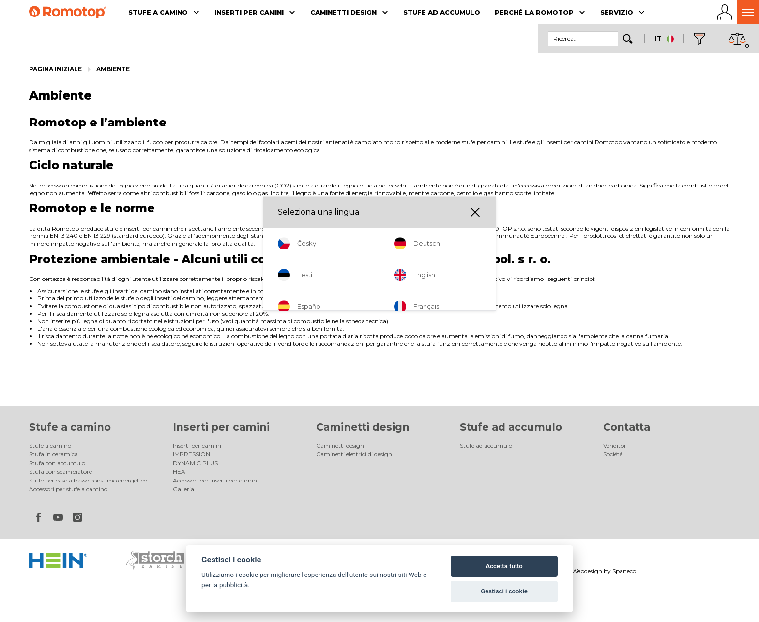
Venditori (615, 445)
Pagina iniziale (55, 69)
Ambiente (113, 69)
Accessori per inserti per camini (215, 480)
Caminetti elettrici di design (354, 454)
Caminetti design (363, 427)
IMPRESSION (191, 454)
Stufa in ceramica (53, 454)
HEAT (181, 471)
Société (612, 454)
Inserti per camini (221, 427)
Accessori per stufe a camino (68, 489)
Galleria (183, 489)
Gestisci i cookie (504, 591)
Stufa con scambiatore (60, 471)
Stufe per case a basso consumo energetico (88, 480)
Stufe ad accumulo (511, 427)
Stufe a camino (70, 427)
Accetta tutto (504, 566)
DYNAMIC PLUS (195, 462)
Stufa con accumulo (57, 462)
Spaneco (624, 571)
